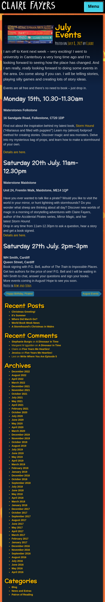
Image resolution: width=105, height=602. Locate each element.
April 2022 (17, 379)
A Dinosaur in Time (47, 341)
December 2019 (21, 434)
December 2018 (21, 475)
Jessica (16, 352)
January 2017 (19, 542)
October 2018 (19, 479)
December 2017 (21, 509)
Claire (90, 43)
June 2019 (18, 453)
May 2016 (17, 568)
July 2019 (17, 449)
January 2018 (19, 505)
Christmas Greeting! (23, 311)
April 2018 (17, 497)
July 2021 (17, 397)
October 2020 (19, 412)
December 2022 (21, 371)
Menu (93, 6)
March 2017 (18, 535)
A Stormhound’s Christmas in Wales (33, 326)
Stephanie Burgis (22, 341)
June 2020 (18, 419)
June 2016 (18, 564)
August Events (90, 293)
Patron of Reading (22, 594)
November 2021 (21, 390)
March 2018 (18, 501)
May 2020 (17, 423)
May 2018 (17, 494)
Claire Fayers (40, 5)
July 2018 (17, 486)
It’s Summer (19, 315)
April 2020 (17, 427)
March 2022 (18, 382)
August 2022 (19, 375)
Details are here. (14, 152)
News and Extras (22, 285)
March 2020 (18, 431)
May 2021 (17, 401)
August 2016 (19, 557)
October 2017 (19, 512)
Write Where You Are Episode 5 (38, 356)
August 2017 (19, 520)
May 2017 (17, 527)
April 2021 (17, 405)
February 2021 (20, 408)
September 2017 (21, 516)
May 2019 (17, 457)
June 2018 (18, 490)
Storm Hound (85, 126)
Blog (14, 587)
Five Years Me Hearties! (36, 349)
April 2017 (17, 531)
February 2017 (20, 538)
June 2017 (18, 523)
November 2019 (21, 438)
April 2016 (17, 572)
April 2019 (17, 460)
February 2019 (20, 468)
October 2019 (19, 442)
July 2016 (17, 561)
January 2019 (19, 471)
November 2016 (21, 549)
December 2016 (21, 546)
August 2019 (19, 445)
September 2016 (21, 553)
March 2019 (18, 464)
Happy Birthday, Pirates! (19, 293)
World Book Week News (26, 322)
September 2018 (21, 483)
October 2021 (19, 393)
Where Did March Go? (24, 319)
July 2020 (17, 416)
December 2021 (21, 386)
